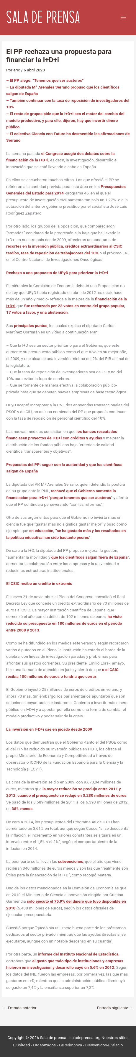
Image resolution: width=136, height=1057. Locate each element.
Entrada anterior (19, 1007)
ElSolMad (21, 1045)
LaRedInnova (70, 1045)
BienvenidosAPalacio (104, 1045)
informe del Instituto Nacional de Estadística (78, 954)
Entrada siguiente (115, 1007)
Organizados (44, 1045)
